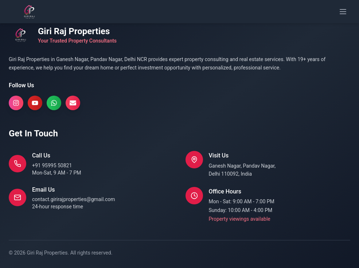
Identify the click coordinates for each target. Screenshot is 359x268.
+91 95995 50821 (52, 165)
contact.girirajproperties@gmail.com (73, 199)
